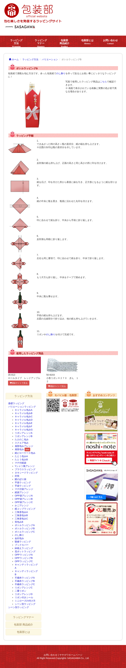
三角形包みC (21, 518)
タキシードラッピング (26, 472)
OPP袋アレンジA (24, 495)
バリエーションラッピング (22, 406)
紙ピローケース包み (25, 453)
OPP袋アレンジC (24, 502)
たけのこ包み (22, 439)
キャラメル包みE (23, 423)
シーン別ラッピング (25, 604)
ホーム (14, 59)
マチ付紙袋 (20, 462)
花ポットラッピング (25, 551)
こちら (103, 81)
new (27, 449)
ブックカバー (22, 545)
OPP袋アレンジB (24, 499)
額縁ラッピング (23, 541)
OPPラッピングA (24, 554)
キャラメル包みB (23, 413)
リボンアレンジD (23, 594)
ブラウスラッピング (25, 469)
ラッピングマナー (41, 43)
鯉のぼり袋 (20, 479)
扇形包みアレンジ (24, 446)
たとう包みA (21, 456)
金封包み (19, 538)
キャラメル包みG (24, 429)
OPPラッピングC (24, 561)
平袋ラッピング (23, 482)
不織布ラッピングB (25, 581)
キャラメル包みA (23, 410)
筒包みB (19, 522)
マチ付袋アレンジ (24, 489)
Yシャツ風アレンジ (25, 466)
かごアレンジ (22, 505)
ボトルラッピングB (25, 528)
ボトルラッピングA (25, 525)
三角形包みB (21, 515)
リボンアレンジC (23, 587)
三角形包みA (21, 512)
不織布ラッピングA (25, 577)
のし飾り (60, 73)
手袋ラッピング (23, 485)
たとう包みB (21, 459)
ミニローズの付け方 (25, 600)
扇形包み (19, 449)
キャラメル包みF (23, 426)
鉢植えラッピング (24, 548)
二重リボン (20, 591)
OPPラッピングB (24, 558)
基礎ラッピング (16, 403)
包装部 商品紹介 (64, 43)
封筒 (17, 476)
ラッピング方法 (16, 43)
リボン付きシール (24, 597)
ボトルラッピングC (25, 531)
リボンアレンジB (23, 436)
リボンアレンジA (23, 433)
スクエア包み (22, 442)
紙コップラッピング (25, 508)
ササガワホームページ (70, 655)
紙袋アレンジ (22, 492)
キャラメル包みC (23, 416)
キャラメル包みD (23, 419)
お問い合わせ (110, 42)
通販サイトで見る (19, 383)
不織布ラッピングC (25, 584)
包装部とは (87, 42)
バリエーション (50, 59)
